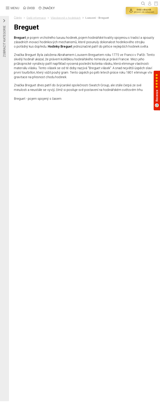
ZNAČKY (49, 8)
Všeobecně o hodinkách (66, 17)
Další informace (36, 17)
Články (18, 17)
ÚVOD (31, 8)
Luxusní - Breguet (97, 17)
